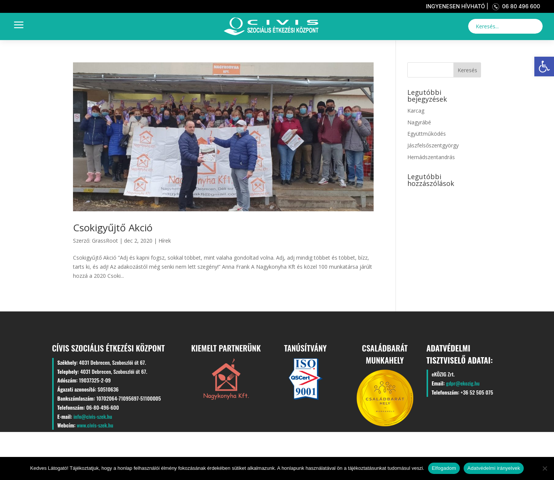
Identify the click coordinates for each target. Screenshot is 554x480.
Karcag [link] (415, 110)
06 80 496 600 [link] (515, 6)
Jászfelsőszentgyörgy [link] (433, 145)
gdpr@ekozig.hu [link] (463, 383)
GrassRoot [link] (105, 240)
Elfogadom (444, 468)
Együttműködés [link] (426, 133)
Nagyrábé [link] (419, 122)
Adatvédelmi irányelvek (493, 468)
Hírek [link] (164, 240)
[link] (544, 66)
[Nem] (544, 468)
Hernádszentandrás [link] (431, 157)
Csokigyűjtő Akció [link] (112, 227)
